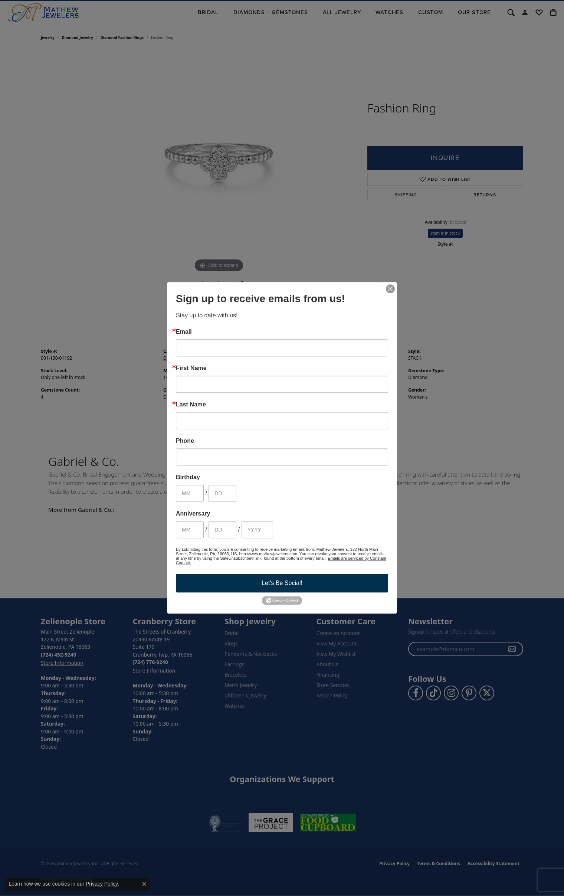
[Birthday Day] (222, 493)
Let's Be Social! (282, 583)
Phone (185, 441)
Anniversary (193, 514)
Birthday (188, 477)
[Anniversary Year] (257, 529)
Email (184, 332)
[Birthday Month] (190, 493)
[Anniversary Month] (190, 529)
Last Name (191, 405)
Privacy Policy (102, 884)
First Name (191, 368)
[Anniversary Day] (222, 529)
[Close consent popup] (144, 884)
